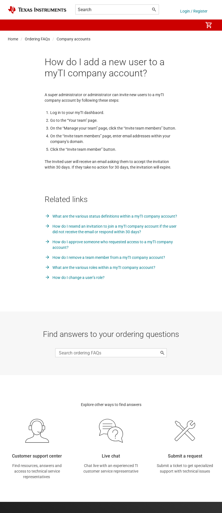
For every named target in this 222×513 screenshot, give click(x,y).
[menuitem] (193, 25)
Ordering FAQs (37, 39)
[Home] (37, 10)
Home (13, 39)
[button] (13, 25)
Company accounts (73, 39)
